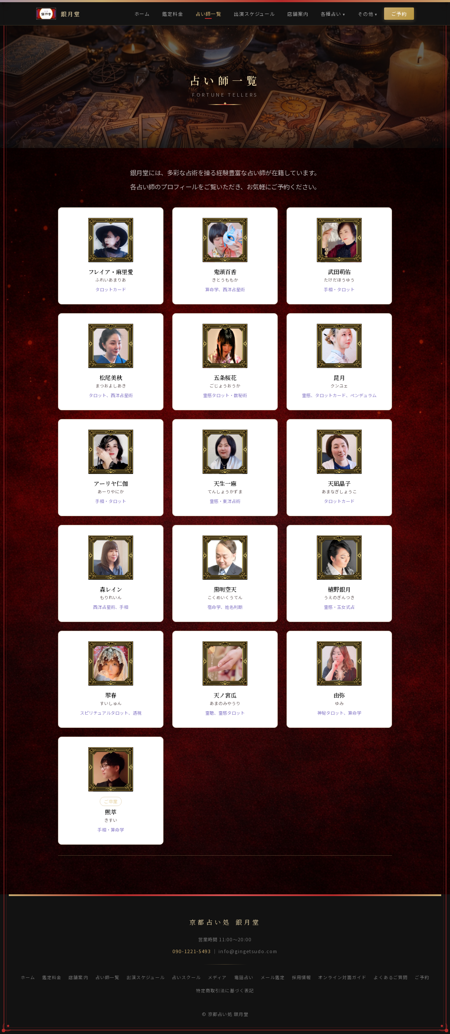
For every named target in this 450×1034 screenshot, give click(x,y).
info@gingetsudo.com (247, 951)
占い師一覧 (208, 13)
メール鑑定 (273, 977)
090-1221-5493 (192, 951)
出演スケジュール (254, 13)
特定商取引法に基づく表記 (225, 990)
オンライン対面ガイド (342, 977)
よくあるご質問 (390, 977)
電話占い (244, 977)
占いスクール (186, 977)
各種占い (331, 13)
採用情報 (301, 977)
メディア (217, 977)
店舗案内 (297, 13)
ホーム (142, 13)
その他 (366, 13)
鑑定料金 (172, 13)
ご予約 (399, 13)
